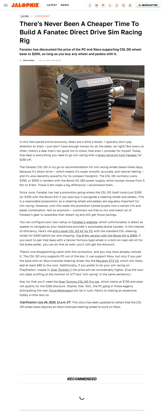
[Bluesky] (96, 5)
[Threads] (116, 5)
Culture (25, 16)
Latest (52, 5)
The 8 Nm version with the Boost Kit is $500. (107, 235)
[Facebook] (89, 5)
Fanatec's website (84, 222)
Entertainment (42, 16)
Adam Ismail (29, 60)
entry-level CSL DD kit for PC (73, 231)
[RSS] (130, 5)
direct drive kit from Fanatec (117, 155)
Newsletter (148, 5)
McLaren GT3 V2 (107, 260)
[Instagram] (123, 5)
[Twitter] (110, 5)
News (65, 5)
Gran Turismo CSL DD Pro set (79, 281)
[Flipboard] (103, 5)
